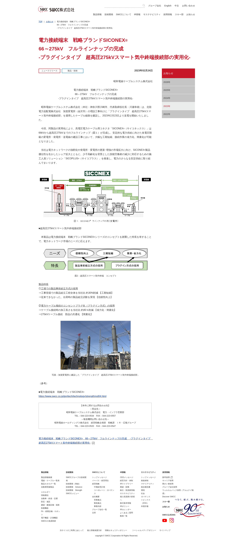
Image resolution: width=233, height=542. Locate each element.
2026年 (166, 82)
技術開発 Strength (74, 490)
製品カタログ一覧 (48, 484)
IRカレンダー (125, 509)
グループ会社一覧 (99, 509)
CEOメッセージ (126, 477)
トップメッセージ (99, 477)
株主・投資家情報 (127, 490)
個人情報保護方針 (94, 530)
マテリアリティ (147, 484)
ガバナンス (145, 497)
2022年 (166, 114)
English (167, 5)
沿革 (94, 513)
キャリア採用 (167, 480)
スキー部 (179, 14)
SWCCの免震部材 (48, 521)
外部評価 (144, 506)
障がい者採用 (167, 484)
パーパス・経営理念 (100, 480)
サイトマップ (164, 530)
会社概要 (95, 497)
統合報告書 (145, 487)
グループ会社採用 (169, 487)
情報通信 (44, 495)
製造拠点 (97, 503)
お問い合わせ (188, 5)
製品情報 (97, 14)
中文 (177, 5)
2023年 (166, 106)
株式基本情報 (125, 503)
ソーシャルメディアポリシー (144, 530)
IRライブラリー (126, 484)
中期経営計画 (99, 487)
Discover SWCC (169, 497)
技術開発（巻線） (73, 484)
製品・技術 (73, 71)
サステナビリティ (151, 14)
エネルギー (45, 492)
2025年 (166, 90)
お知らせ (190, 14)
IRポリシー (124, 506)
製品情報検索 (46, 477)
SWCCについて (123, 14)
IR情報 (137, 14)
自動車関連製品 (47, 487)
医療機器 (44, 508)
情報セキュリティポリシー (116, 530)
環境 (143, 490)
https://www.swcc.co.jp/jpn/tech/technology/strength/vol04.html (72, 396)
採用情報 (167, 14)
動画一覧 (123, 516)
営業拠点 (97, 500)
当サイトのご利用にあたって (72, 530)
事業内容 (97, 506)
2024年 (166, 98)
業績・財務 (124, 487)
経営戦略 (95, 484)
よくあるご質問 (126, 513)
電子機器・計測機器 (49, 518)
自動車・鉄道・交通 (49, 498)
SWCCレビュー (72, 493)
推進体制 (144, 480)
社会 (143, 493)
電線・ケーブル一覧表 (50, 480)
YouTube (164, 520)
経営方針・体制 (126, 480)
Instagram (171, 520)
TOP (40, 22)
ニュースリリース (49, 71)
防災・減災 (45, 502)
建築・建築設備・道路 (50, 505)
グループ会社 (154, 5)
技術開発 (109, 14)
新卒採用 (167, 477)
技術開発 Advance (74, 487)
